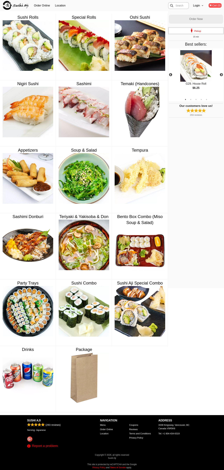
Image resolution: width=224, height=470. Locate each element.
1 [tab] (185, 99)
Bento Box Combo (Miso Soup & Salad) (140, 219)
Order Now (196, 18)
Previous (170, 75)
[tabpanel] (196, 72)
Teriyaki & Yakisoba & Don (83, 216)
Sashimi (83, 83)
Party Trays (27, 283)
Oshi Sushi (140, 17)
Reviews (133, 429)
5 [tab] (206, 99)
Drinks (28, 349)
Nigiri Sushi (27, 83)
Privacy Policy (136, 437)
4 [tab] (201, 99)
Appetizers (28, 150)
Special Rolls (84, 17)
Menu (103, 425)
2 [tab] (190, 99)
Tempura (140, 150)
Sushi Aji (34, 420)
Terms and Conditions (140, 433)
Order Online (42, 5)
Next (221, 75)
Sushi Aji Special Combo (140, 283)
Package (84, 349)
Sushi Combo (83, 283)
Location (60, 5)
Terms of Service (118, 467)
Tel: (169, 433)
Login (196, 5)
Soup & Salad (84, 150)
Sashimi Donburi (27, 216)
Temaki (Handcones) (140, 83)
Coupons (133, 425)
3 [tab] (196, 99)
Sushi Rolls (27, 17)
